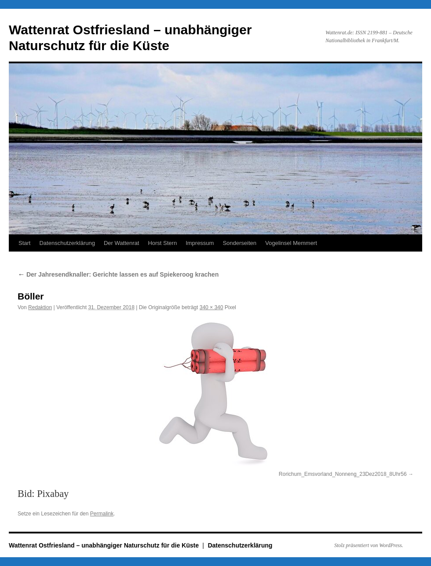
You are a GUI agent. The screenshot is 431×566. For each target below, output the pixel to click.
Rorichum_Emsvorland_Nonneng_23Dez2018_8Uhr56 (343, 474)
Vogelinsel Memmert (291, 243)
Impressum (200, 243)
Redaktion (40, 307)
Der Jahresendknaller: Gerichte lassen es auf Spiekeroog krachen (118, 274)
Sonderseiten (239, 243)
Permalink (101, 514)
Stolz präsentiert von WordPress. (368, 545)
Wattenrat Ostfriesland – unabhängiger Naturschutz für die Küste (105, 545)
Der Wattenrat (121, 243)
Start (24, 243)
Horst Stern (162, 243)
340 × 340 (211, 307)
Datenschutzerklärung (67, 243)
